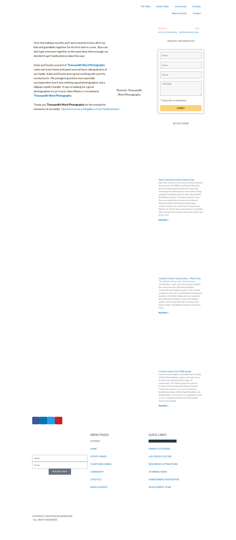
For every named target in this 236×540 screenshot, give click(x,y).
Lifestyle (196, 6)
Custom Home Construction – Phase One (180, 278)
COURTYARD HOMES (101, 464)
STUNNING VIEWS (158, 471)
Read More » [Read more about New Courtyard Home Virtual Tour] (164, 220)
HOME (93, 448)
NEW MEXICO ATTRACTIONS (163, 464)
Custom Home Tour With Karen (175, 371)
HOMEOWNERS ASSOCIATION (164, 479)
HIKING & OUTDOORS (159, 448)
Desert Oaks (163, 6)
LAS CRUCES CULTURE (160, 456)
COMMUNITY (97, 471)
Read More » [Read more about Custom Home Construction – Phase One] (164, 313)
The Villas (145, 6)
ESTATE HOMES (98, 456)
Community (180, 6)
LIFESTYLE (95, 479)
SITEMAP (95, 441)
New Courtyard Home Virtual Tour (176, 179)
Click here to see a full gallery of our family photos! (90, 109)
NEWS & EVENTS (98, 487)
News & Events (179, 13)
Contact (197, 13)
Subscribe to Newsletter (175, 100)
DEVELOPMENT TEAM (160, 487)
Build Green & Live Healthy (163, 441)
